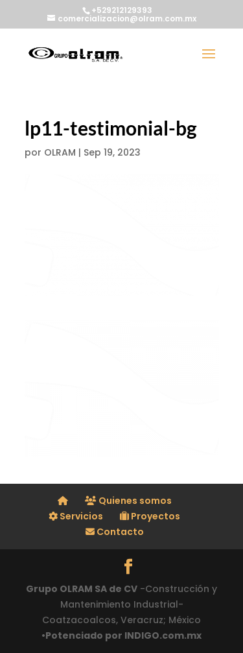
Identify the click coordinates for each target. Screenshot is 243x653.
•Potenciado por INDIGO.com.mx (121, 635)
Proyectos (150, 516)
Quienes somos (128, 500)
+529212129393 (121, 10)
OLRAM (60, 152)
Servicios (76, 516)
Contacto (115, 531)
